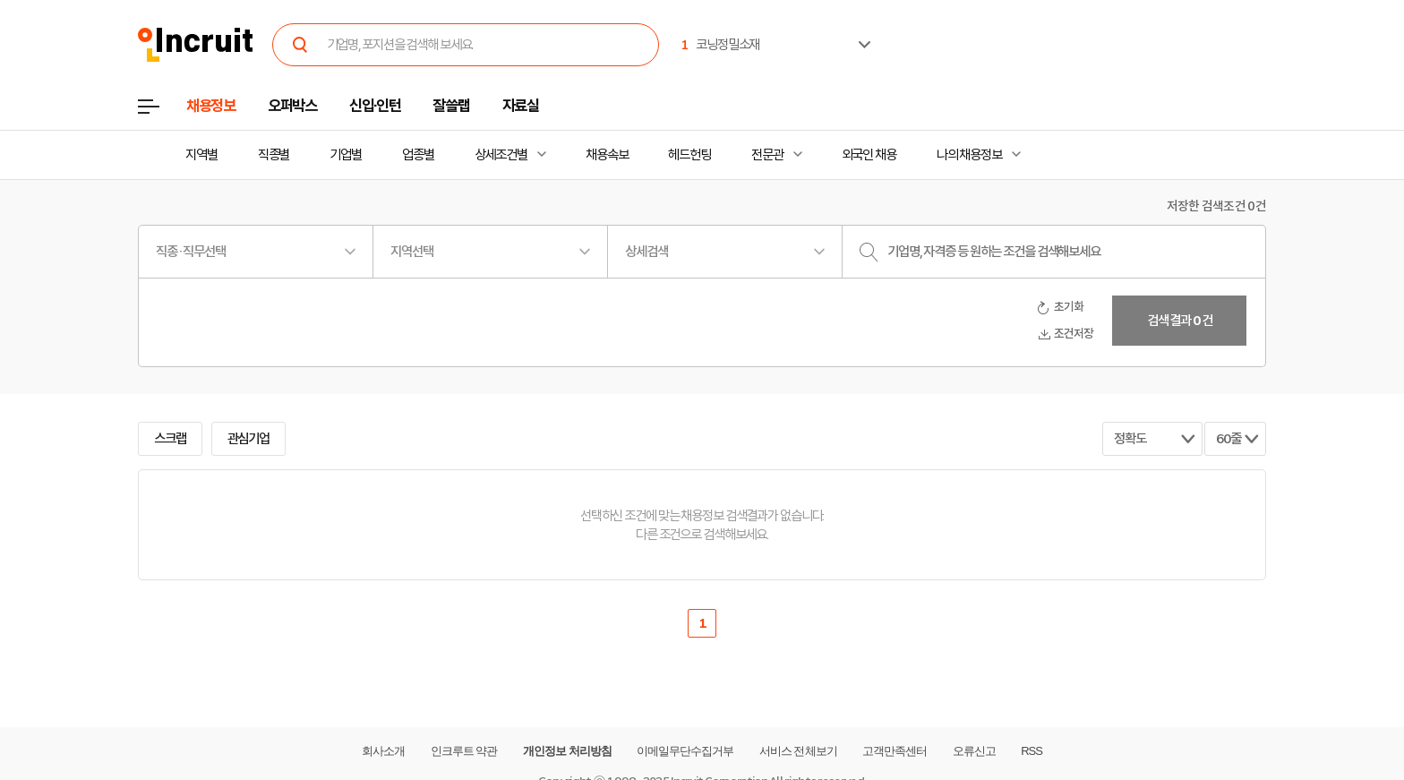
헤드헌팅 (689, 155)
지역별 (201, 155)
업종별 (418, 155)
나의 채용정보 (969, 155)
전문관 (767, 155)
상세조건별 (501, 155)
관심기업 (248, 439)
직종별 (274, 155)
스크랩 (170, 439)
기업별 (346, 155)
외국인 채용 (869, 155)
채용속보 (607, 155)
